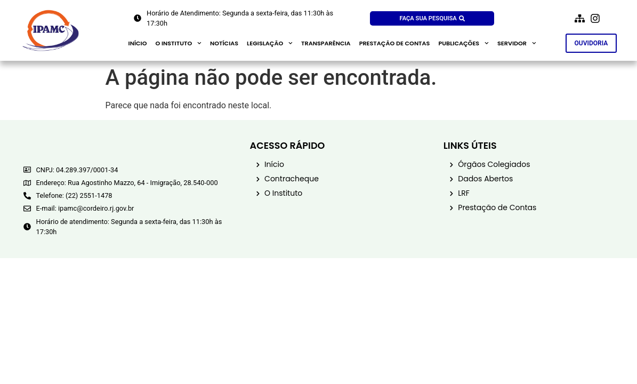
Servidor (516, 43)
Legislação (270, 43)
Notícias (224, 43)
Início (137, 43)
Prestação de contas (394, 43)
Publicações (463, 43)
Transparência (326, 43)
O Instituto (178, 43)
